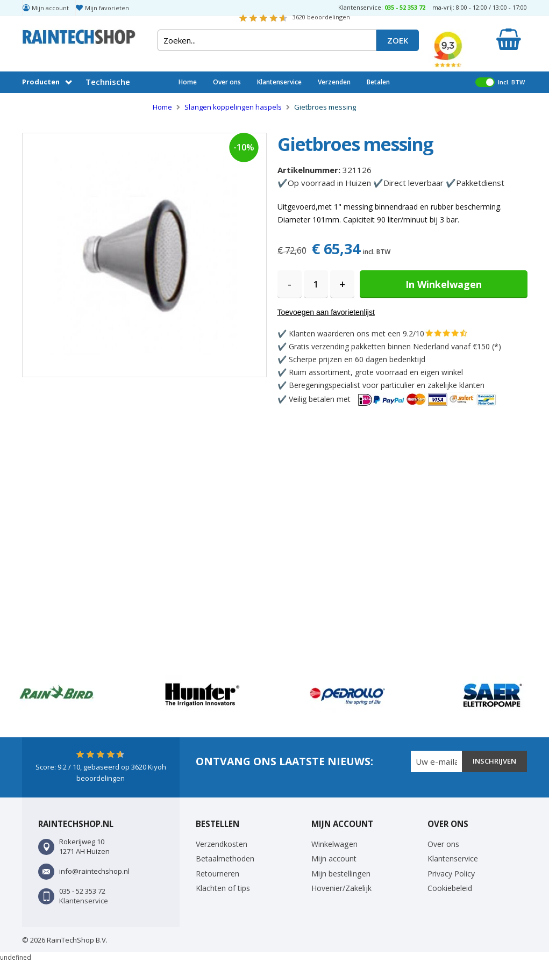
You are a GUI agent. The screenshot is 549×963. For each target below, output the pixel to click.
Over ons (227, 82)
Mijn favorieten (107, 8)
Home (188, 82)
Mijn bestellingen (340, 873)
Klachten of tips (223, 888)
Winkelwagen (334, 844)
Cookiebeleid (449, 888)
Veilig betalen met (393, 399)
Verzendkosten (221, 844)
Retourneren (217, 873)
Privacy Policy (451, 873)
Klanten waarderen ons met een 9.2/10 (356, 333)
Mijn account (50, 8)
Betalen (378, 82)
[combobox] (267, 40)
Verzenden (334, 82)
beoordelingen (321, 17)
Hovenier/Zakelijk (341, 888)
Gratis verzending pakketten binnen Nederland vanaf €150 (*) (395, 346)
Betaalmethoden (225, 858)
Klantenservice (279, 82)
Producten (41, 82)
